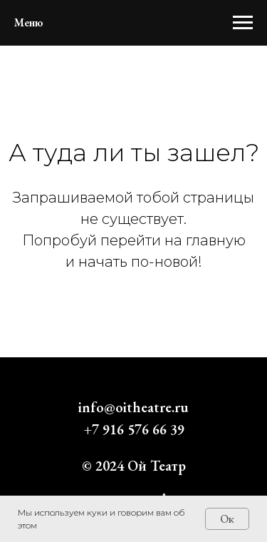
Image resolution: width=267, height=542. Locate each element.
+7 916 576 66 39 (133, 429)
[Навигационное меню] (243, 23)
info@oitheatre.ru (133, 407)
